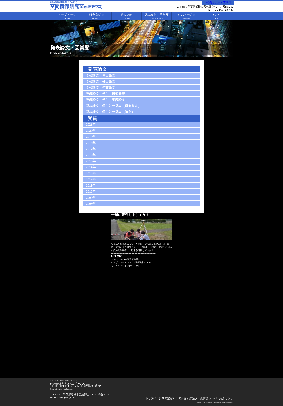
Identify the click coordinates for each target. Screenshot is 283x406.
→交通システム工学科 (218, 2)
